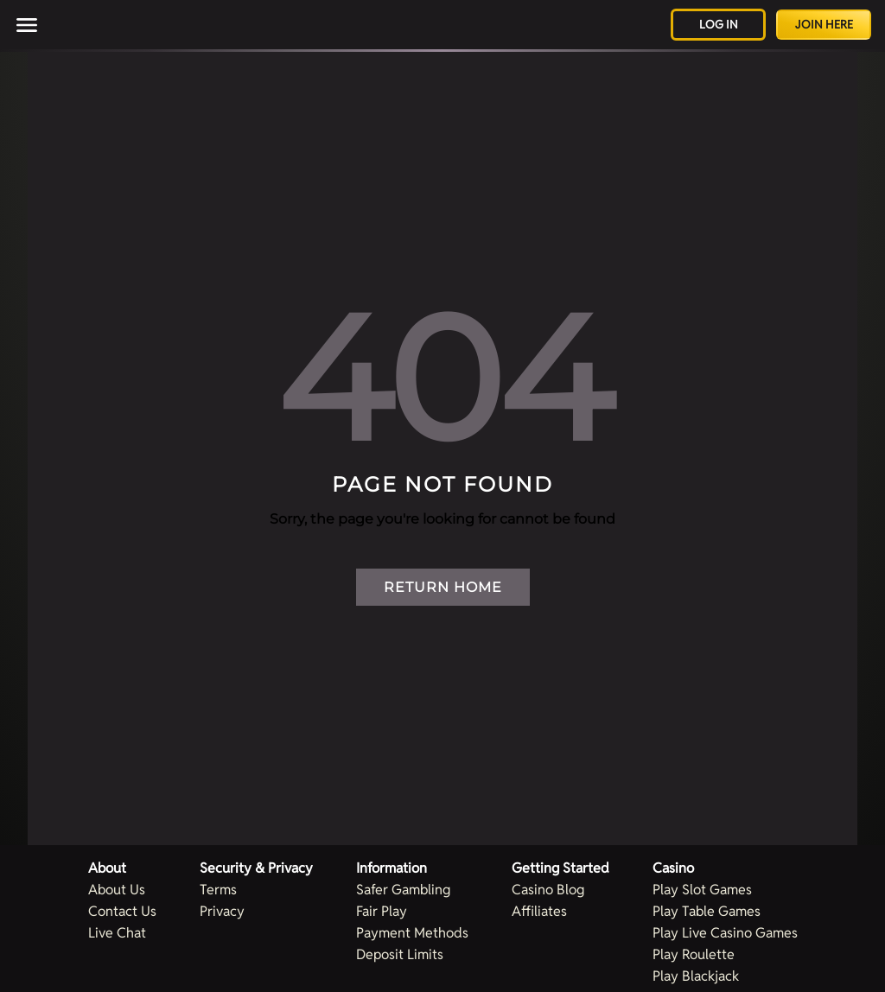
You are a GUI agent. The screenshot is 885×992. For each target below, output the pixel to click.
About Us (116, 890)
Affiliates (539, 911)
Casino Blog (548, 890)
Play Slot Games (702, 890)
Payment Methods (412, 933)
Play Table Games (707, 911)
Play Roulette (694, 954)
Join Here (824, 24)
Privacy (222, 911)
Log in (718, 24)
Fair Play (381, 911)
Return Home (443, 587)
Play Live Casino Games (725, 933)
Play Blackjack (696, 976)
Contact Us (122, 911)
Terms (218, 890)
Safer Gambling (403, 890)
